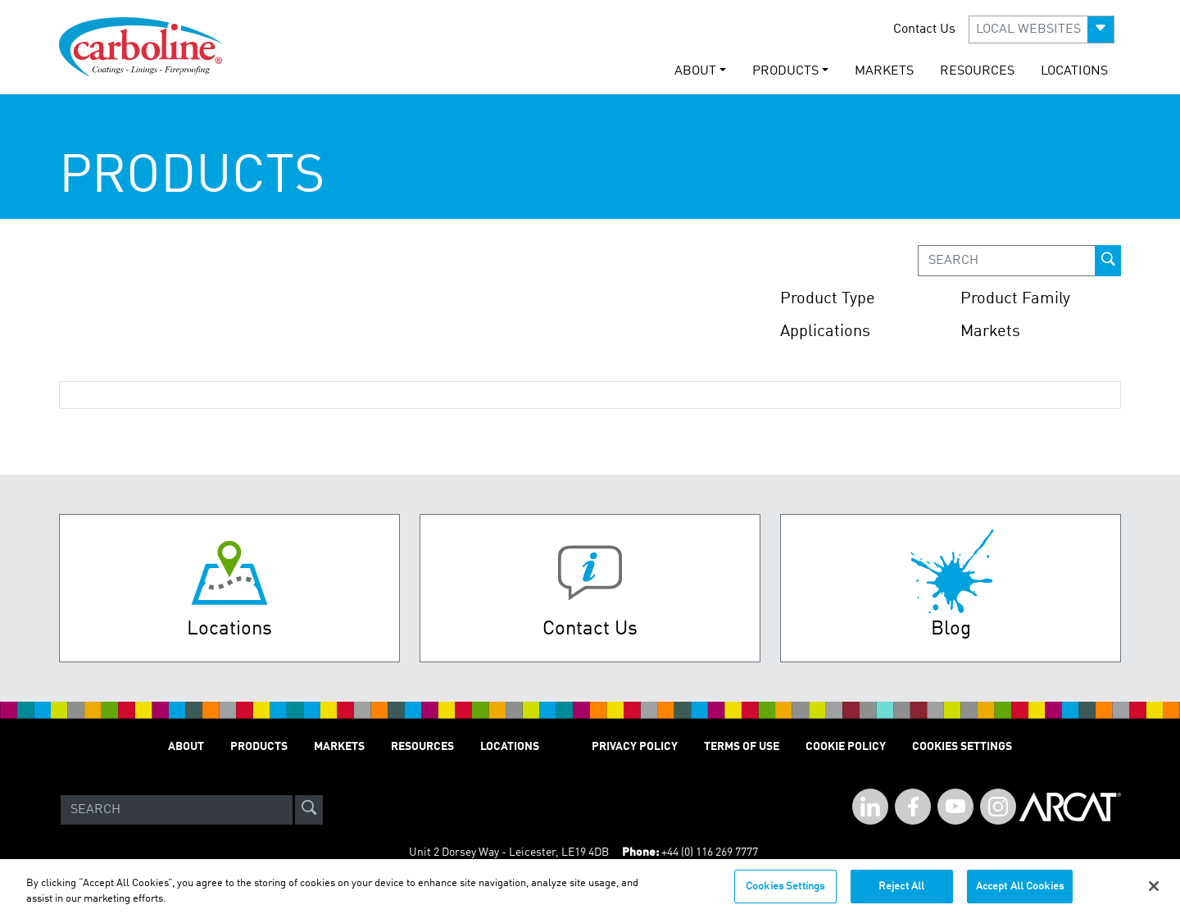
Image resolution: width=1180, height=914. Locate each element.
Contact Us (924, 29)
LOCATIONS (1074, 71)
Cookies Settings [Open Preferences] (962, 747)
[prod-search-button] (1108, 260)
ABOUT (186, 747)
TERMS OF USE (741, 747)
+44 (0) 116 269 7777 (709, 852)
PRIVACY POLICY (635, 747)
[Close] (1154, 893)
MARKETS (884, 71)
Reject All (901, 893)
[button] (1041, 29)
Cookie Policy (846, 747)
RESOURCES (977, 71)
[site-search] (308, 809)
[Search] (176, 809)
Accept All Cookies (1020, 893)
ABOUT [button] (695, 71)
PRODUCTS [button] (785, 71)
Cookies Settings (785, 893)
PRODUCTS (259, 747)
